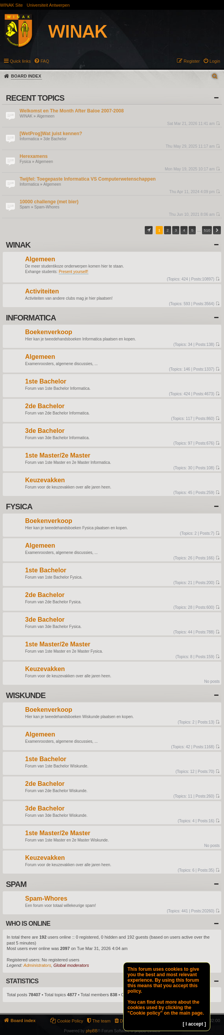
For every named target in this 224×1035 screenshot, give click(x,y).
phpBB (92, 1031)
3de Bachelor (55, 139)
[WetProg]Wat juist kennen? (51, 133)
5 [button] (192, 230)
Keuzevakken (45, 480)
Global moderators (71, 965)
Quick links (20, 61)
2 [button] (167, 230)
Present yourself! (73, 272)
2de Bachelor (44, 406)
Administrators (37, 965)
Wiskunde (26, 695)
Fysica (25, 161)
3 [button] (176, 230)
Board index (26, 76)
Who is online (28, 923)
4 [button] (184, 230)
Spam (25, 207)
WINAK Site (11, 5)
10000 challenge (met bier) (49, 201)
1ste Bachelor (45, 382)
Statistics (22, 981)
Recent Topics (35, 98)
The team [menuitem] (101, 1021)
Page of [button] (149, 230)
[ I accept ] (194, 1024)
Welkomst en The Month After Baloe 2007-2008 (72, 111)
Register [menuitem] (192, 61)
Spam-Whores (46, 207)
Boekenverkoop (48, 332)
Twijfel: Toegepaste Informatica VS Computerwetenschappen (88, 179)
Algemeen (46, 116)
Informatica (29, 139)
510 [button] (207, 230)
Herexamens (33, 156)
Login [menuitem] (214, 61)
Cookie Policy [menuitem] (70, 1021)
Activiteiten (42, 292)
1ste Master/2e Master (57, 456)
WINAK (26, 116)
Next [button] (217, 230)
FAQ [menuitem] (44, 61)
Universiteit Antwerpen (48, 5)
